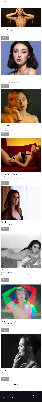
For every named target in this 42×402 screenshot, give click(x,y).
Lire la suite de (5, 38)
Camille (5, 270)
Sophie (4, 222)
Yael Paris (10, 31)
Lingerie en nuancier (11, 174)
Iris (2, 77)
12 (24, 384)
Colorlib (6, 397)
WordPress (15, 397)
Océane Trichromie (10, 321)
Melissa (5, 125)
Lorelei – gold (8, 29)
